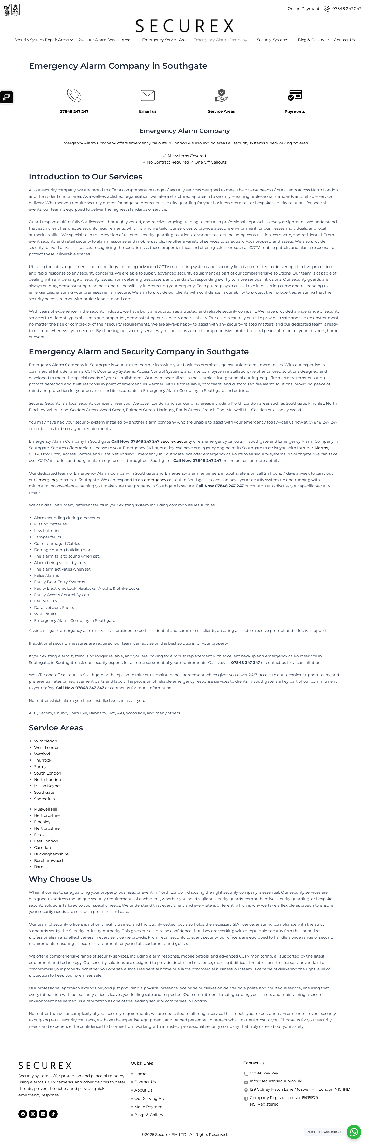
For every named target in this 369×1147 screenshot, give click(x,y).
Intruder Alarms (312, 447)
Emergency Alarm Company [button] (222, 39)
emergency (47, 479)
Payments (295, 111)
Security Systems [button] (274, 39)
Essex (39, 834)
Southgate (44, 792)
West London (47, 747)
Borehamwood (48, 860)
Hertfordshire (47, 815)
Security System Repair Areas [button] (44, 39)
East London (46, 841)
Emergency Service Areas (165, 39)
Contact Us (344, 39)
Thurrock (42, 760)
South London (47, 773)
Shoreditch (44, 798)
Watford (42, 753)
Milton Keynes (47, 785)
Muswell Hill (45, 809)
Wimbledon (45, 740)
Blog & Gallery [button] (313, 39)
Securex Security (176, 441)
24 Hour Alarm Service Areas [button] (107, 39)
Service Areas (221, 111)
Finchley (42, 821)
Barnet (40, 866)
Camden (42, 847)
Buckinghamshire (51, 854)
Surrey (40, 766)
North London (47, 779)
